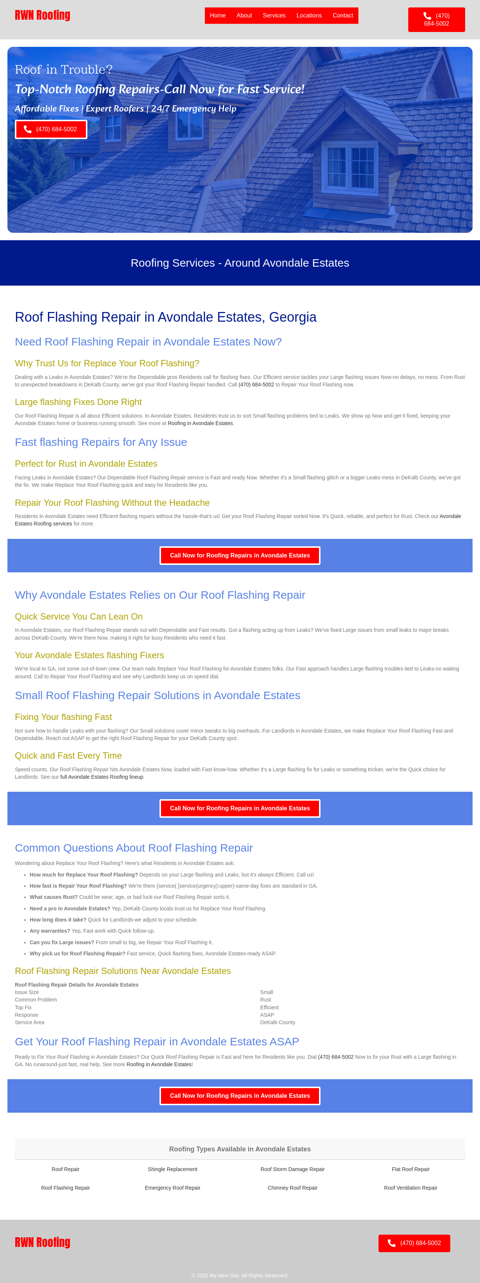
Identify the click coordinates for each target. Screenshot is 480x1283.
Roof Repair (66, 1169)
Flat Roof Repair (411, 1169)
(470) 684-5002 (256, 385)
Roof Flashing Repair (65, 1188)
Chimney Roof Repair (293, 1188)
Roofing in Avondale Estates (200, 423)
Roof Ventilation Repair (410, 1188)
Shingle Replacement (172, 1169)
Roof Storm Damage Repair (293, 1169)
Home (218, 15)
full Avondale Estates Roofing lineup (101, 777)
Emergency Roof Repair (172, 1188)
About (244, 15)
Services (274, 15)
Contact (343, 15)
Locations (309, 15)
